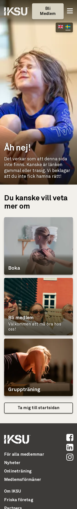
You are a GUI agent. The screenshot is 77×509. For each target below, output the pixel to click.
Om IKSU (12, 491)
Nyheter (12, 463)
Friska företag (18, 500)
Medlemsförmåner (22, 480)
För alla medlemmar (24, 454)
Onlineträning (18, 471)
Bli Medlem (48, 11)
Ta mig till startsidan (38, 408)
